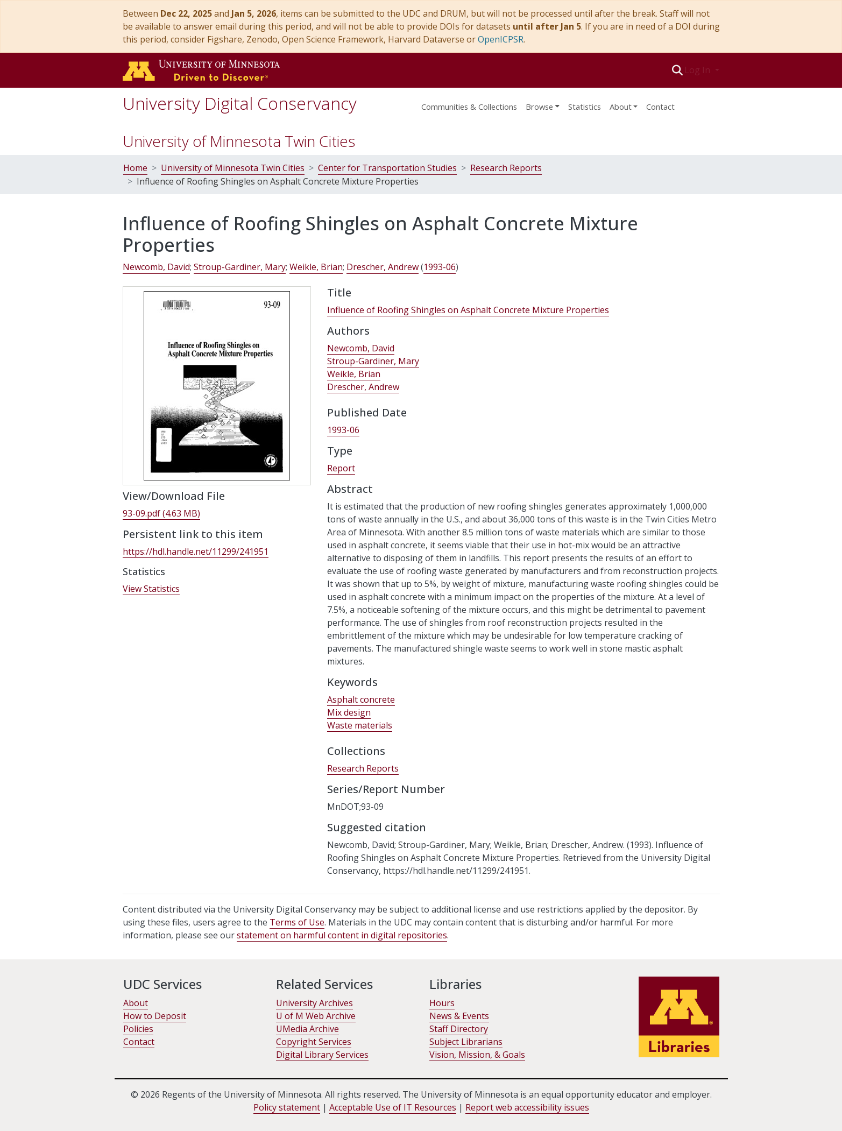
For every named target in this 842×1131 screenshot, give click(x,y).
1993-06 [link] (439, 267)
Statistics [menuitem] (584, 106)
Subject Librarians (466, 1042)
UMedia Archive (307, 1029)
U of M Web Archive (316, 1016)
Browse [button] (539, 106)
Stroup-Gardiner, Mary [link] (240, 267)
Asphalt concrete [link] (361, 699)
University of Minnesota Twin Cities (239, 141)
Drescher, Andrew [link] (382, 267)
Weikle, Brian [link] (316, 267)
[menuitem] (543, 103)
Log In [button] (698, 70)
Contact (660, 106)
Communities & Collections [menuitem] (469, 106)
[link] (161, 513)
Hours (442, 1003)
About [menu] (621, 106)
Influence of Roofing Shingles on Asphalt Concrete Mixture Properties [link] (468, 310)
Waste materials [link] (359, 725)
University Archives (314, 1003)
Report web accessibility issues (527, 1107)
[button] (677, 69)
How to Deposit (154, 1016)
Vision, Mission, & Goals (477, 1055)
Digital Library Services (322, 1055)
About (135, 1003)
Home (135, 168)
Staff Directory (458, 1029)
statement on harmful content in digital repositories (342, 935)
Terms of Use (297, 922)
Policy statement (286, 1107)
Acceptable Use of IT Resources (392, 1107)
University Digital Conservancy (240, 103)
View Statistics (151, 589)
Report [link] (341, 468)
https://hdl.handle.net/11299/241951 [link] (195, 551)
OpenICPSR (500, 39)
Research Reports (506, 168)
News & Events (459, 1016)
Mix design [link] (349, 712)
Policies (138, 1029)
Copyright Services (313, 1042)
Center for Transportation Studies (387, 168)
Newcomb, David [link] (156, 267)
